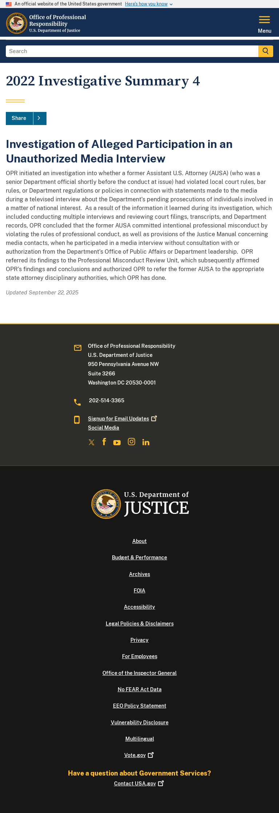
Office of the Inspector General (139, 673)
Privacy (139, 640)
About (139, 541)
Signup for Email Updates (123, 419)
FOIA (139, 590)
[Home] (46, 32)
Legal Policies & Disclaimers (140, 624)
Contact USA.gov (139, 783)
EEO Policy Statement (139, 706)
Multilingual (139, 739)
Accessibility (139, 607)
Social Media (103, 428)
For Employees (139, 656)
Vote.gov (139, 755)
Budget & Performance (139, 557)
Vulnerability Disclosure (140, 722)
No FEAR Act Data (140, 689)
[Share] (26, 118)
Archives (139, 574)
